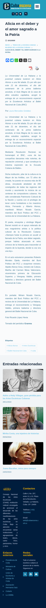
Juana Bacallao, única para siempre (19, 468)
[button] (37, 6)
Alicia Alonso (12, 346)
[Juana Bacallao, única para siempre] (23, 453)
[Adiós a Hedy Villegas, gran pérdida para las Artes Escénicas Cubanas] (23, 380)
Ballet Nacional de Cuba (16, 351)
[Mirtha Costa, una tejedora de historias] (23, 418)
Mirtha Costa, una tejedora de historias (21, 433)
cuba (33, 351)
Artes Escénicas (28, 346)
